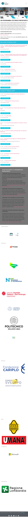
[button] (26, 3)
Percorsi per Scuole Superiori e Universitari (10, 195)
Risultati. (8, 185)
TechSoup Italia (23, 513)
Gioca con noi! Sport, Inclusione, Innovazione (12, 146)
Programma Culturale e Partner (14, 185)
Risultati (19, 194)
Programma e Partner (20, 206)
